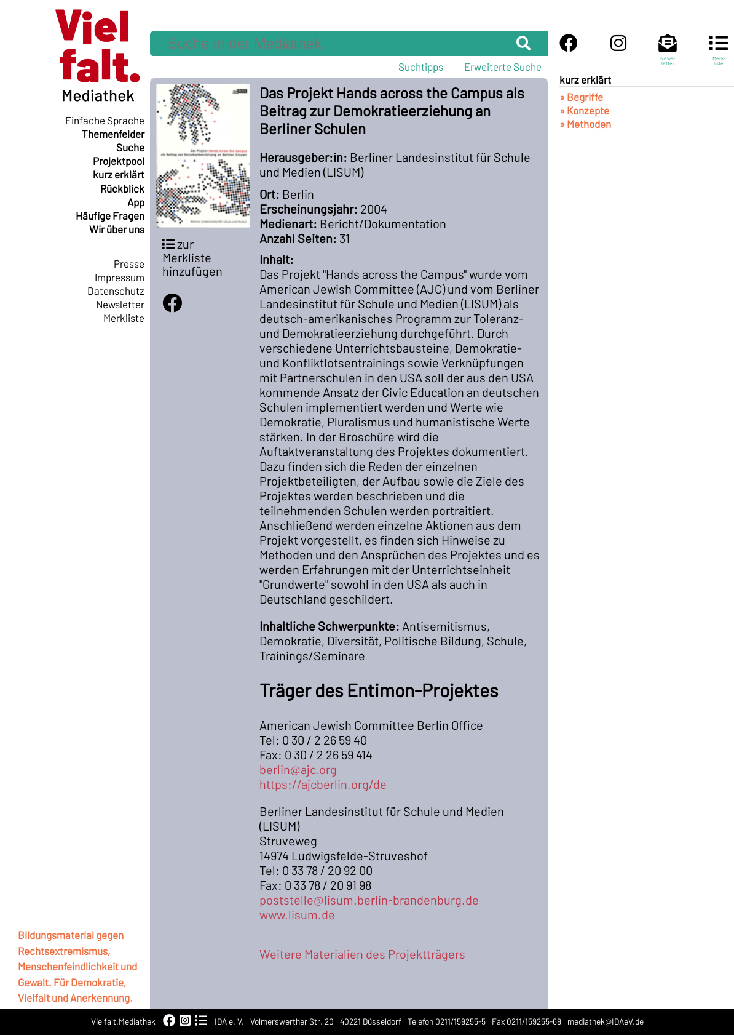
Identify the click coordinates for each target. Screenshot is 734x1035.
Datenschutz (115, 290)
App (135, 202)
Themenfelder (113, 133)
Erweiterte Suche (503, 66)
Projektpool (118, 160)
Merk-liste (718, 55)
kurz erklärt (118, 174)
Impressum (119, 277)
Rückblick (122, 188)
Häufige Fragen (110, 215)
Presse (129, 263)
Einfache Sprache (104, 120)
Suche (130, 147)
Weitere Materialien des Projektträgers (362, 953)
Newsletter (120, 304)
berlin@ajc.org (298, 769)
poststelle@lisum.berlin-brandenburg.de (369, 899)
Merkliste (123, 317)
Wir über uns (116, 229)
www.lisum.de (297, 914)
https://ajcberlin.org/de (323, 784)
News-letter (667, 55)
